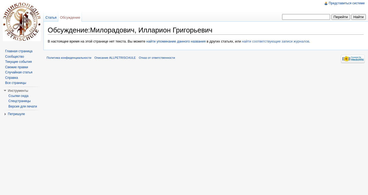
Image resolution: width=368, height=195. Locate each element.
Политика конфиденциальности (69, 57)
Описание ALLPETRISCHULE (115, 57)
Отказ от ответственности (157, 57)
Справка (11, 78)
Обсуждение (70, 17)
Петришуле (16, 114)
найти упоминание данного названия (176, 41)
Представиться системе (347, 3)
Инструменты (18, 91)
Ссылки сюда (18, 96)
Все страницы (15, 83)
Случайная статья (18, 72)
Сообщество (14, 56)
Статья (50, 17)
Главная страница (19, 51)
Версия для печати (22, 106)
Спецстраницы (19, 101)
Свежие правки (16, 67)
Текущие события (18, 62)
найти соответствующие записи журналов (275, 41)
